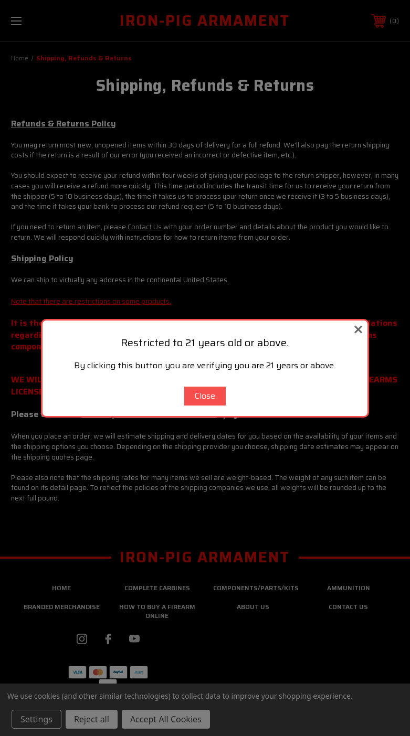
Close (205, 395)
